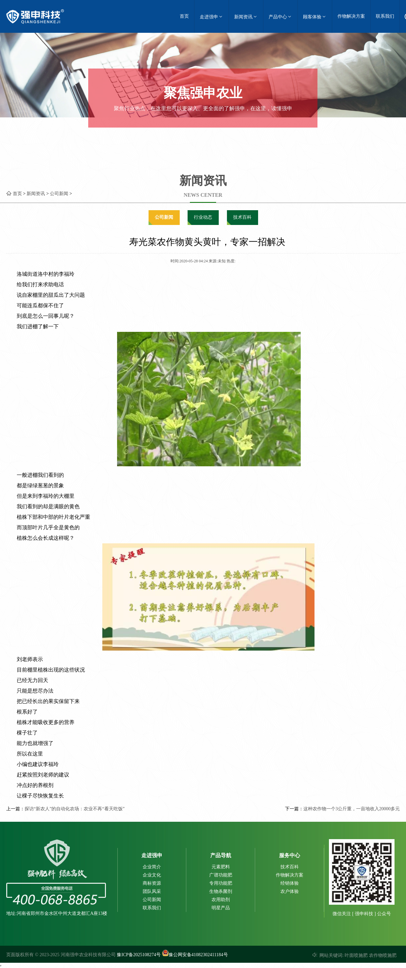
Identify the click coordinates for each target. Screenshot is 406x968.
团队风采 (152, 891)
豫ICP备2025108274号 (139, 954)
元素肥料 (221, 866)
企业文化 (152, 875)
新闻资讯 (246, 16)
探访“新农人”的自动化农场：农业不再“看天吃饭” (75, 808)
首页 (184, 16)
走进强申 (211, 16)
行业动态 (203, 217)
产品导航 (220, 855)
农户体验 (289, 891)
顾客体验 (315, 16)
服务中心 (289, 855)
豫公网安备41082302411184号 (195, 954)
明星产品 (221, 907)
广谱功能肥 (220, 875)
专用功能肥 (220, 883)
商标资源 (152, 883)
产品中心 (280, 16)
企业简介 (152, 866)
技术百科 (242, 217)
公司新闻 (59, 193)
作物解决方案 (351, 16)
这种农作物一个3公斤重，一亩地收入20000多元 (351, 808)
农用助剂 (221, 899)
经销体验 (289, 883)
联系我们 (385, 16)
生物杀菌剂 (220, 891)
